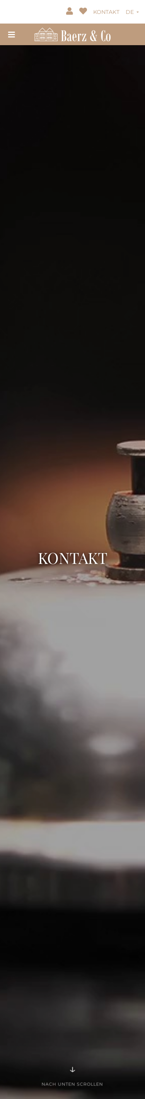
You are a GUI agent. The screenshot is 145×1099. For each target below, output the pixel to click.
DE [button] (130, 11)
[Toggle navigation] (11, 34)
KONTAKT (106, 11)
